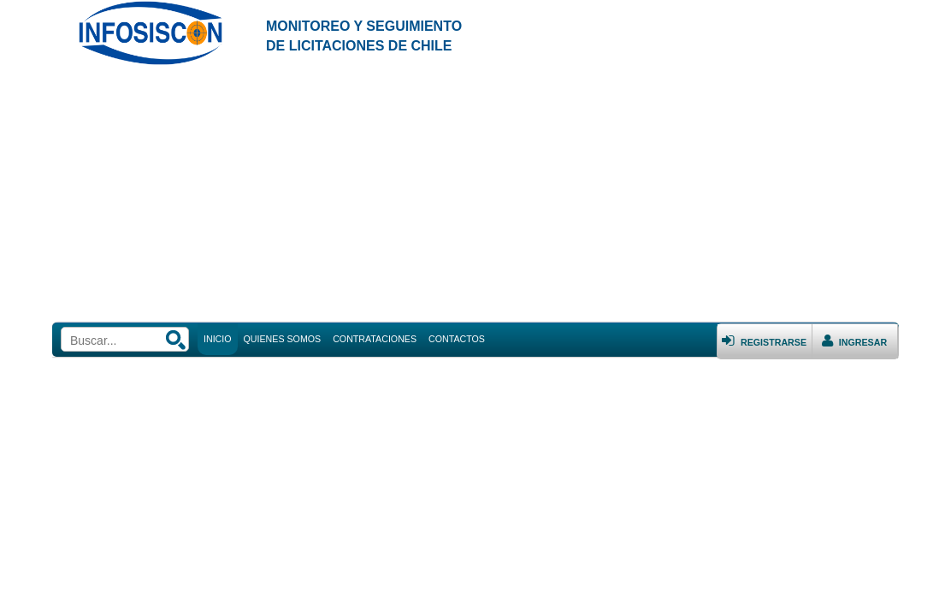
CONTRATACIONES (374, 339)
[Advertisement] (475, 194)
